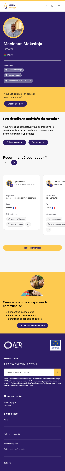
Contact (7, 405)
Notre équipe (10, 402)
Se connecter (38, 142)
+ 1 (28, 224)
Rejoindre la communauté (33, 325)
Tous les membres (32, 248)
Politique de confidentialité (15, 449)
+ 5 (49, 230)
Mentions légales (11, 444)
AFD (6, 420)
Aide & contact (45, 6)
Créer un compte (15, 104)
